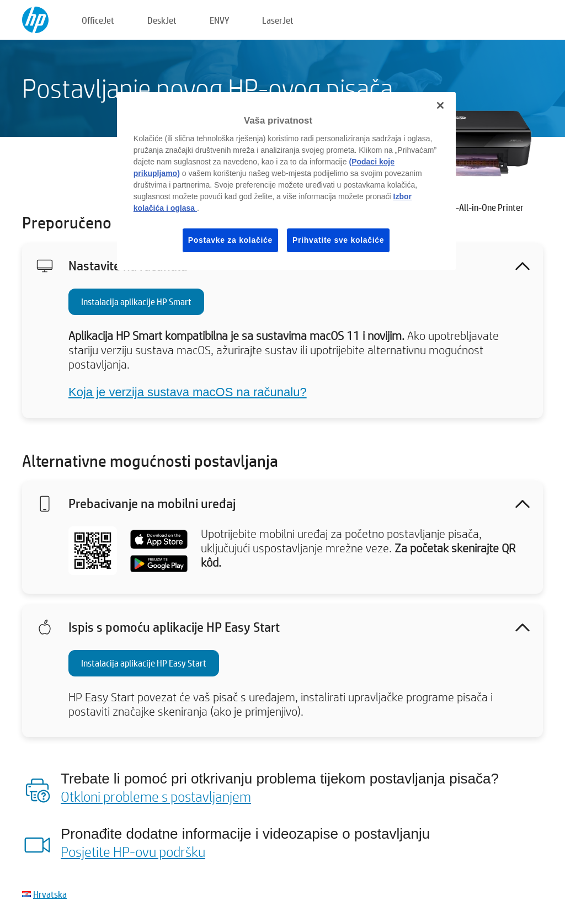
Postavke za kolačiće (230, 240)
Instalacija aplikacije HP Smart (136, 301)
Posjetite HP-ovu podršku (133, 851)
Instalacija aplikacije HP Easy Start (143, 663)
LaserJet (278, 20)
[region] (286, 181)
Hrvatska (50, 894)
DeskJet (162, 20)
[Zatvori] (440, 105)
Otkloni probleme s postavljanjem (156, 796)
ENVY (219, 20)
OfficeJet (98, 20)
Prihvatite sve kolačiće (338, 240)
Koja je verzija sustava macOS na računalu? (187, 392)
